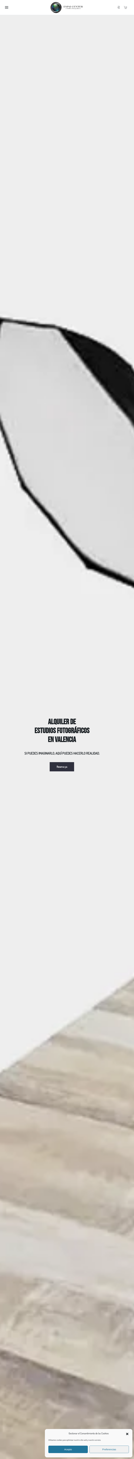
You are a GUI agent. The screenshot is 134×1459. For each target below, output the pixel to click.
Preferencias (109, 1449)
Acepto (68, 1449)
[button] (127, 1433)
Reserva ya (62, 766)
